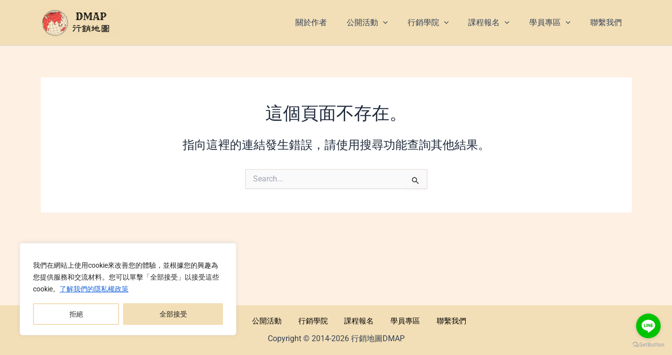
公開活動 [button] (277, 320)
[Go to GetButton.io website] (648, 345)
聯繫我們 (434, 320)
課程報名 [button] (356, 320)
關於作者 (238, 320)
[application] (401, 22)
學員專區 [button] (395, 320)
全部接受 (173, 314)
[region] (128, 289)
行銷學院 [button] (316, 320)
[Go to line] (648, 326)
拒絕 (76, 314)
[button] (385, 22)
